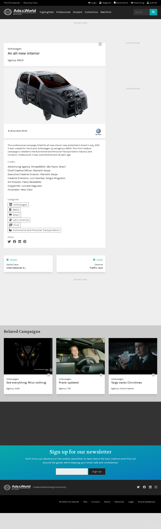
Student (77, 12)
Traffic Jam (96, 267)
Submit (152, 2)
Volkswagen (14, 48)
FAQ (85, 501)
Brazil (14, 214)
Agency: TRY (65, 388)
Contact (95, 501)
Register (105, 2)
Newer (11, 259)
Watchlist (105, 12)
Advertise (119, 501)
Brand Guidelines (146, 501)
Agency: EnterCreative (122, 388)
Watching (137, 2)
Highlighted (47, 12)
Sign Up (96, 471)
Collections (91, 12)
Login (92, 2)
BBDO (20, 60)
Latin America (19, 219)
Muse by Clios (30, 2)
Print (14, 225)
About (107, 501)
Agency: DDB (12, 388)
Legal (131, 501)
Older (98, 259)
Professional (63, 12)
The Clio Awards (12, 2)
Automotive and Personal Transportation (34, 230)
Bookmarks (121, 2)
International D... (16, 267)
